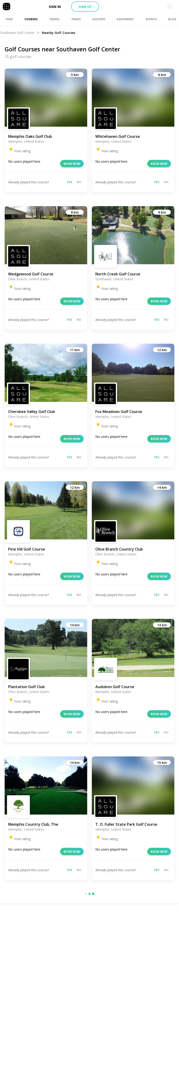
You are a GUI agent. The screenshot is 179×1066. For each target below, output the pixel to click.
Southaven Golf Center (19, 32)
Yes (69, 182)
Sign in (55, 6)
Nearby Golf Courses (58, 32)
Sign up (85, 6)
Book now (72, 164)
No (79, 182)
